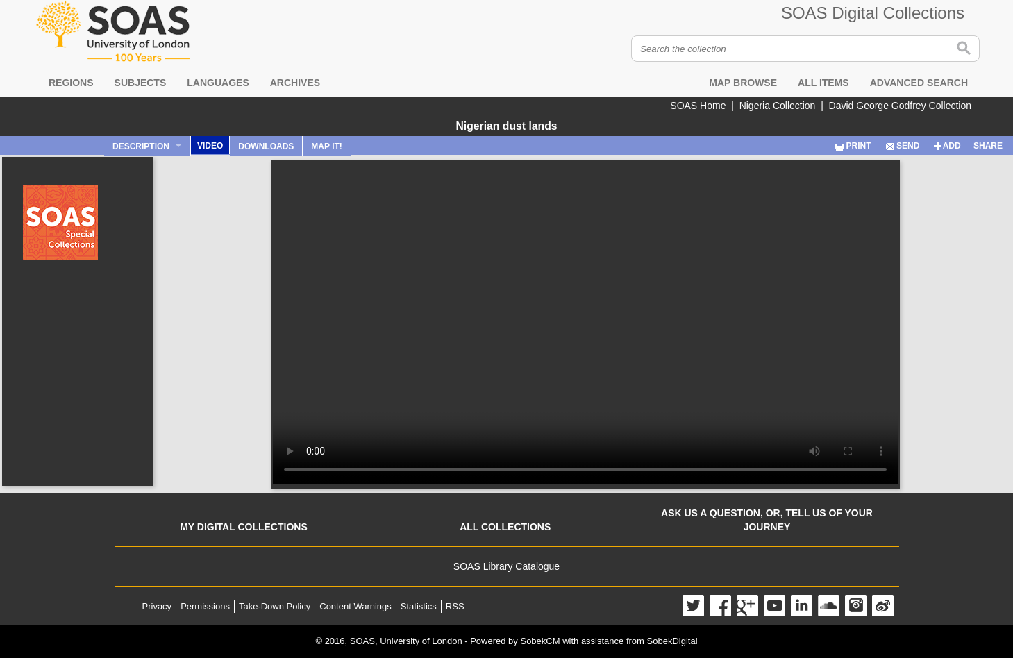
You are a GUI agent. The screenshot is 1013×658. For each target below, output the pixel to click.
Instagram (856, 605)
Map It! (326, 146)
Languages (218, 82)
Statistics (419, 606)
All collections (505, 526)
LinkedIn (801, 605)
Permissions (205, 606)
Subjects (141, 82)
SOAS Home (698, 105)
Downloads (266, 146)
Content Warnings (355, 606)
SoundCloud (828, 605)
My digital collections (244, 526)
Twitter (693, 605)
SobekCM (540, 641)
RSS (455, 606)
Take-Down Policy (274, 606)
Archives (295, 82)
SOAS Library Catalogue (506, 566)
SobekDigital (672, 641)
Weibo (883, 605)
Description (140, 146)
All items (823, 82)
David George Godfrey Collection (900, 105)
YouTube (774, 605)
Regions (71, 82)
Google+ (747, 605)
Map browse (743, 82)
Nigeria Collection (777, 105)
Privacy (157, 606)
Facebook (720, 605)
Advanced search (919, 82)
